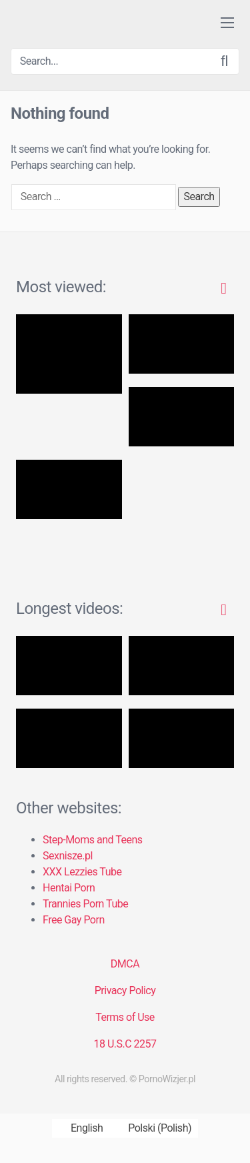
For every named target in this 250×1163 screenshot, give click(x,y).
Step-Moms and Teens (93, 839)
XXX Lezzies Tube (82, 871)
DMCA (125, 963)
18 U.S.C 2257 (124, 1044)
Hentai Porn (69, 887)
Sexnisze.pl (68, 855)
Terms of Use (125, 1017)
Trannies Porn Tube (85, 903)
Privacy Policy (125, 990)
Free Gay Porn (74, 919)
